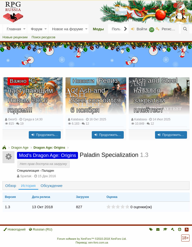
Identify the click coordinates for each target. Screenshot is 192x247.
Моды (98, 29)
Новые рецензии (15, 37)
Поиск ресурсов (43, 37)
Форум (36, 29)
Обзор (10, 185)
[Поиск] (185, 29)
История (28, 185)
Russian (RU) (40, 229)
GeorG (12, 119)
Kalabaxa (77, 119)
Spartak (26, 176)
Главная (14, 29)
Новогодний (15, 229)
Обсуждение (51, 185)
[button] (24, 29)
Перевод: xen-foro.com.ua (92, 242)
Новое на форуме (67, 29)
